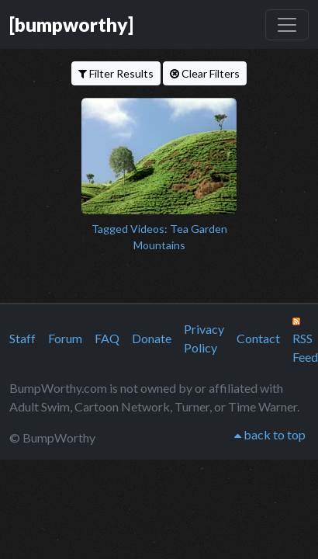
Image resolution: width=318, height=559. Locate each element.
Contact (258, 338)
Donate (151, 338)
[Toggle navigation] (287, 24)
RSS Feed (305, 341)
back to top (270, 434)
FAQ (107, 338)
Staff (22, 338)
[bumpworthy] (71, 24)
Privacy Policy (204, 338)
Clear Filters (205, 73)
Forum (65, 338)
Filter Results (116, 73)
